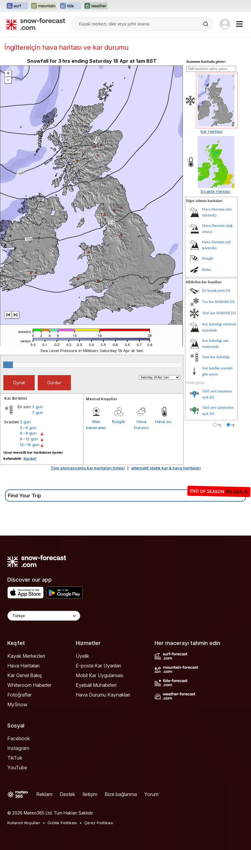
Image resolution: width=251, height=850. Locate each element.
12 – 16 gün (30, 444)
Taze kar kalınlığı (216, 356)
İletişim (89, 794)
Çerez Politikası (98, 822)
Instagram (18, 748)
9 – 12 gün (29, 438)
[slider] (8, 364)
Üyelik (82, 656)
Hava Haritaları (23, 666)
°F (233, 425)
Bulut (206, 269)
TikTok (14, 758)
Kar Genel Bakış (24, 675)
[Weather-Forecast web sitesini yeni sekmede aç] (96, 6)
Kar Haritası (211, 131)
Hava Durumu (141, 424)
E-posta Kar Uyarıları (98, 666)
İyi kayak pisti (213, 290)
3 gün (37, 406)
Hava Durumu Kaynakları (103, 695)
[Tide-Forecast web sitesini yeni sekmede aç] (70, 6)
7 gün (37, 412)
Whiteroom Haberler (29, 685)
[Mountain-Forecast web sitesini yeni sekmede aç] (43, 6)
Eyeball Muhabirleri (96, 685)
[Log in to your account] (224, 23)
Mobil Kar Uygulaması (99, 675)
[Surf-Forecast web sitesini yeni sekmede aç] (17, 6)
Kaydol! (30, 458)
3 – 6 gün (28, 427)
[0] (228, 290)
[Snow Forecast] (35, 24)
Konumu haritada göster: (206, 61)
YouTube (17, 767)
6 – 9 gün (28, 433)
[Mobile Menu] (239, 23)
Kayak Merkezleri (26, 656)
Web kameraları (96, 424)
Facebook (18, 738)
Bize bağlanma (121, 794)
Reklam (44, 794)
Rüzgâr (118, 421)
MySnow (17, 704)
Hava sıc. (164, 421)
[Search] (206, 24)
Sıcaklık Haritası (215, 191)
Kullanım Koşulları (23, 822)
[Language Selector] (43, 616)
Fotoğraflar (19, 695)
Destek (67, 794)
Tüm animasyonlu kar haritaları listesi (88, 467)
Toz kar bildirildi (215, 301)
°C (220, 425)
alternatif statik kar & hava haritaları (166, 467)
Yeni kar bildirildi (216, 313)
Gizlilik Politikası (62, 822)
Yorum (151, 794)
